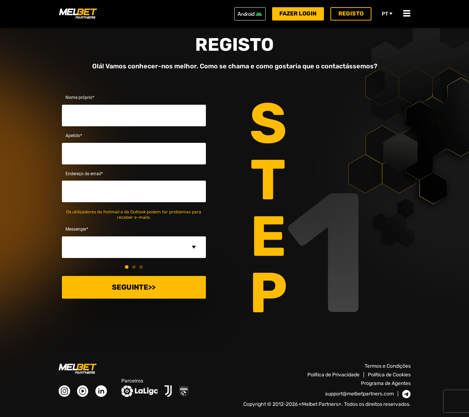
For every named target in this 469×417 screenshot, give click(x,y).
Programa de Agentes (386, 383)
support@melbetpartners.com (359, 393)
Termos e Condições (388, 366)
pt (387, 14)
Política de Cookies (389, 375)
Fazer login (298, 13)
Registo (351, 13)
